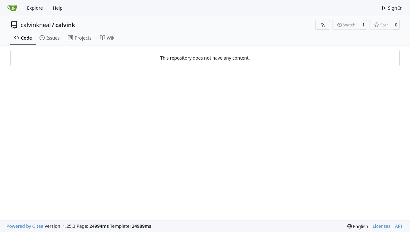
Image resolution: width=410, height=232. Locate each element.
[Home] (12, 8)
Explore (35, 8)
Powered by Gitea (24, 226)
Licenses (382, 226)
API (398, 226)
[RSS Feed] (322, 25)
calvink (65, 25)
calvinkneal (36, 25)
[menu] (357, 226)
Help (58, 8)
